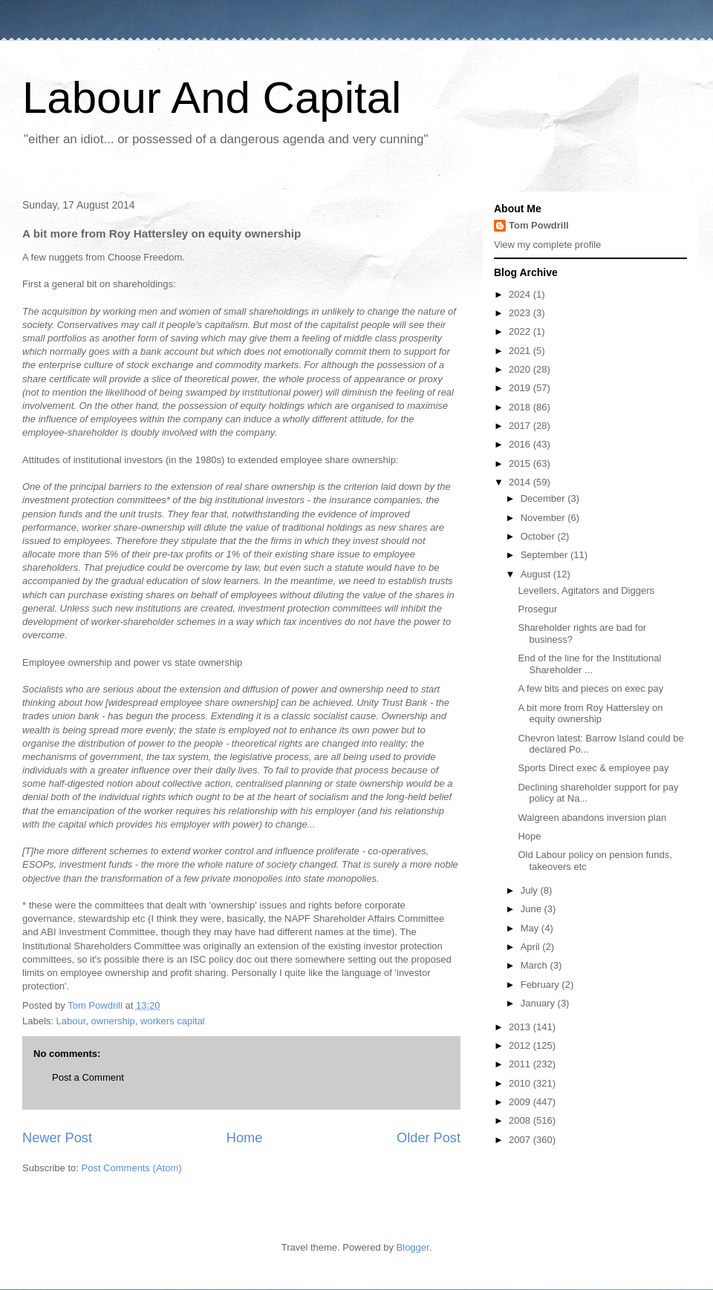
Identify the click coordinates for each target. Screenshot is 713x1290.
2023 (521, 312)
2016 (521, 444)
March (535, 965)
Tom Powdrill (539, 225)
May (531, 928)
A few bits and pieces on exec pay (590, 688)
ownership (113, 1021)
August (537, 574)
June (532, 908)
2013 (521, 1026)
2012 (521, 1045)
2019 (521, 387)
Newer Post (57, 1137)
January (539, 1003)
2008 (521, 1120)
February (541, 984)
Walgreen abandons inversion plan (592, 817)
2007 (521, 1139)
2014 (521, 482)
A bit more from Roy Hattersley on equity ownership (590, 713)
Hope (529, 836)
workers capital (172, 1021)
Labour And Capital (211, 97)
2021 (521, 350)
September (545, 554)
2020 (521, 369)
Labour (71, 1021)
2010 (521, 1083)
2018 (521, 407)
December (544, 498)
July (531, 890)
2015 (521, 463)
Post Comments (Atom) (132, 1167)
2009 (521, 1101)
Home (245, 1137)
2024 (521, 294)
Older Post (428, 1137)
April (532, 946)
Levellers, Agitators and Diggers (586, 590)
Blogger (413, 1247)
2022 (521, 331)
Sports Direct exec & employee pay (593, 767)
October (539, 536)
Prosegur (537, 609)
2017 (521, 425)
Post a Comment (88, 1077)
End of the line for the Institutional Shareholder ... (589, 663)
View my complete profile (547, 244)
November (544, 517)
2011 (521, 1064)
